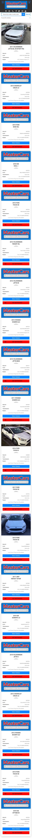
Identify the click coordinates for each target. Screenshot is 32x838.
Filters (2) (28, 14)
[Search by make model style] (11, 14)
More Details (16, 65)
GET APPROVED (13, 68)
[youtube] (26, 11)
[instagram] (22, 11)
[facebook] (16, 11)
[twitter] (19, 11)
